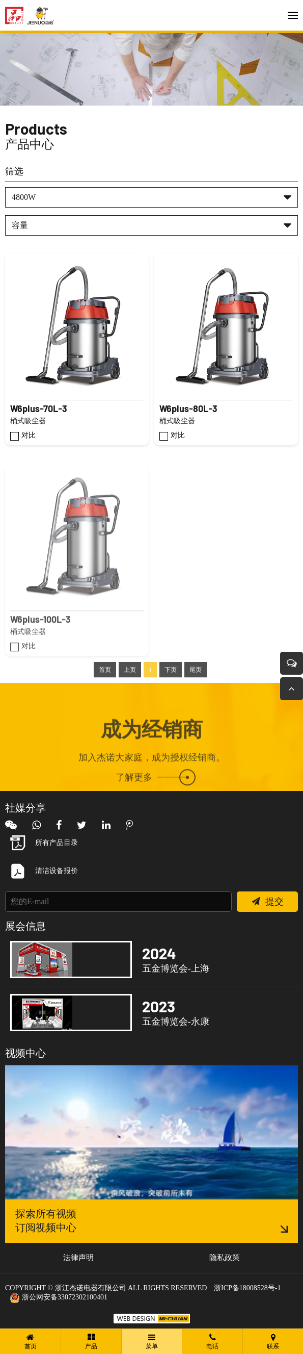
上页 (130, 692)
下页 (170, 692)
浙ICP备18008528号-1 (247, 1288)
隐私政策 (224, 1258)
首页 (105, 692)
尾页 (195, 692)
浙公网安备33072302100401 (58, 1297)
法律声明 (78, 1258)
